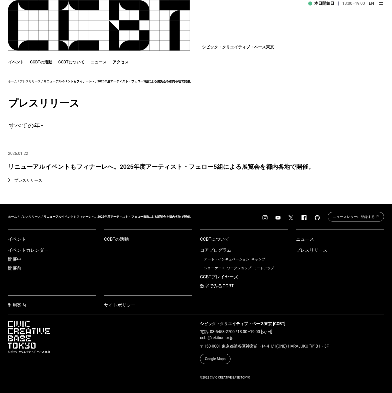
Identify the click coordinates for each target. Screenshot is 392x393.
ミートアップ (263, 268)
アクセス (120, 62)
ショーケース (214, 268)
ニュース (98, 62)
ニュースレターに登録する (356, 216)
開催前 (15, 268)
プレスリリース (30, 81)
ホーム (12, 81)
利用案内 (17, 305)
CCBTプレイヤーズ (219, 276)
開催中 (15, 259)
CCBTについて (71, 62)
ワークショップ (239, 268)
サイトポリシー (120, 305)
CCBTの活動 (41, 62)
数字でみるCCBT (217, 285)
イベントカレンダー (28, 250)
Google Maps (215, 359)
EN (371, 3)
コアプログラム (216, 250)
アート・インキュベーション (227, 259)
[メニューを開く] (381, 3)
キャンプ (258, 259)
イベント (17, 239)
